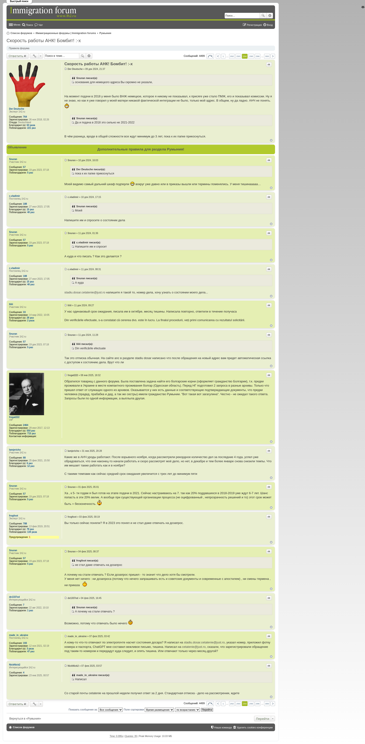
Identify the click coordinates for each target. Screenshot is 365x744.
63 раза (31, 125)
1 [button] (223, 56)
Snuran (13, 159)
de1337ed (14, 597)
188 (25, 204)
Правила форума (19, 48)
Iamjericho (15, 449)
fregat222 (14, 417)
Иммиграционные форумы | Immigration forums (66, 33)
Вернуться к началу (271, 140)
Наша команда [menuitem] (223, 727)
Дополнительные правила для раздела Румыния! (140, 149)
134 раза (32, 532)
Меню (17, 24)
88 (24, 457)
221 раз (31, 128)
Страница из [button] (210, 56)
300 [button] (267, 56)
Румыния (105, 33)
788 (25, 523)
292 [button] (232, 56)
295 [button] (251, 56)
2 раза (30, 320)
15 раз (30, 209)
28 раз (30, 317)
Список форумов (21, 33)
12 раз (30, 466)
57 (24, 167)
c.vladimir (14, 196)
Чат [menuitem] (40, 25)
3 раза (30, 648)
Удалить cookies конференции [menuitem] (255, 727)
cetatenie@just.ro (194, 647)
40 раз (30, 212)
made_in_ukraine (18, 635)
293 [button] (238, 56)
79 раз (30, 529)
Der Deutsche (16, 109)
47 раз (30, 651)
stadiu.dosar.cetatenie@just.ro (84, 292)
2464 (25, 425)
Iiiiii (11, 304)
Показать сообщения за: (96, 709)
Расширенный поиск (270, 15)
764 (25, 117)
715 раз (31, 433)
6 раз (30, 463)
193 (25, 643)
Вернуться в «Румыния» (25, 718)
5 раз (30, 172)
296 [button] (257, 56)
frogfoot (13, 515)
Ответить (16, 56)
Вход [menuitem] (270, 25)
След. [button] (273, 56)
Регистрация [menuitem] (254, 25)
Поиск (263, 15)
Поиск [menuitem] (29, 25)
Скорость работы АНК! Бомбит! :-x (44, 40)
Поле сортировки (149, 709)
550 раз (31, 430)
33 (24, 312)
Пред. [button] (218, 56)
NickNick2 (14, 664)
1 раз (30, 610)
